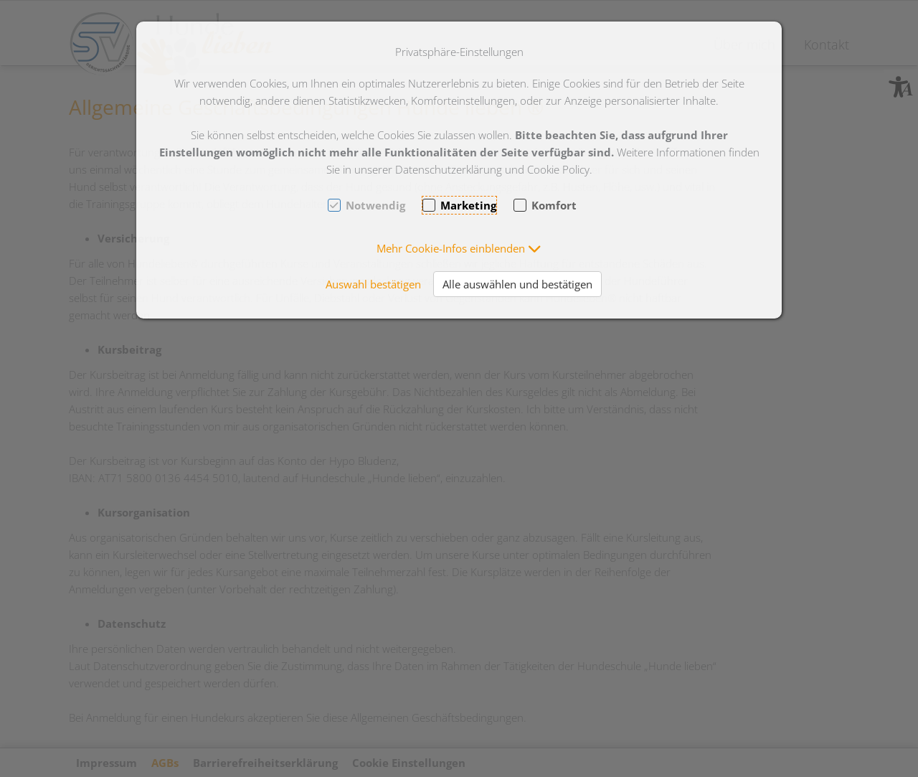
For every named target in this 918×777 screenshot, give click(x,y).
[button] (459, 248)
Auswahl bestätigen (373, 284)
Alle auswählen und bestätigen (517, 284)
